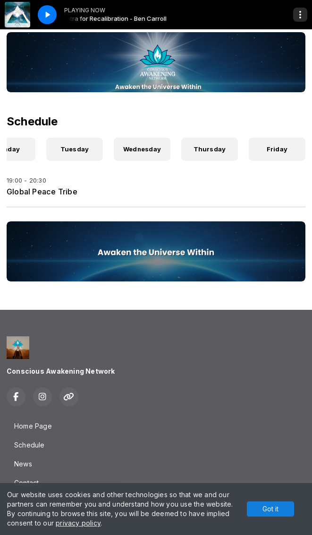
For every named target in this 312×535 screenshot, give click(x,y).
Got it (270, 509)
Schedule (29, 445)
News (23, 464)
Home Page (33, 426)
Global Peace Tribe (42, 191)
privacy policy (78, 523)
